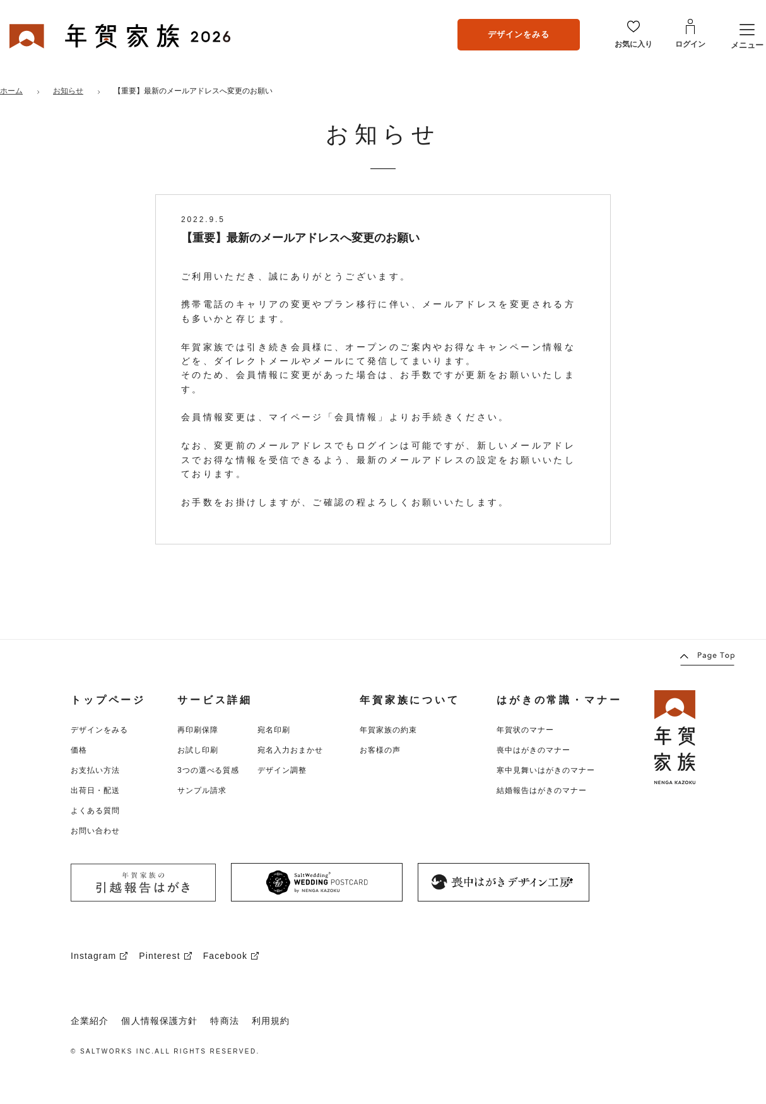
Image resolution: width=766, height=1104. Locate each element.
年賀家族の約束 (388, 729)
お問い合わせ (95, 830)
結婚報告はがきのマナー (542, 790)
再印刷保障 (197, 729)
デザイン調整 (282, 770)
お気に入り (633, 44)
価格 (79, 750)
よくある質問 (95, 810)
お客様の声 (380, 750)
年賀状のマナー (525, 729)
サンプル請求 (202, 790)
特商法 (224, 1021)
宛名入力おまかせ (290, 750)
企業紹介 (90, 1021)
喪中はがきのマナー (533, 750)
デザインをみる (519, 34)
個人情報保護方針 (159, 1021)
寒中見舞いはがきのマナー (546, 770)
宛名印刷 (273, 729)
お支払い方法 (95, 770)
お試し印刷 (197, 750)
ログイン (690, 44)
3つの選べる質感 (208, 770)
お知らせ (68, 90)
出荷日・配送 (95, 790)
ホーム (11, 90)
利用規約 (271, 1021)
